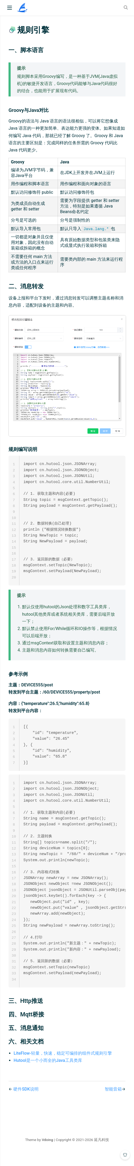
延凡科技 (101, 1152)
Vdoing (47, 1152)
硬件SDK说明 (25, 1101)
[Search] (126, 7)
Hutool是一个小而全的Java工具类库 (48, 1072)
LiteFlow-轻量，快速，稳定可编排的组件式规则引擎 (63, 1065)
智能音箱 (113, 1101)
